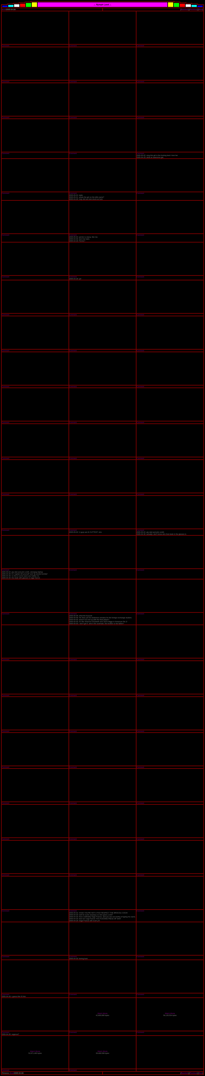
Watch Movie (103, 1013)
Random (184, 9)
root (4, 9)
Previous (193, 9)
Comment (5, 46)
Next (201, 9)
